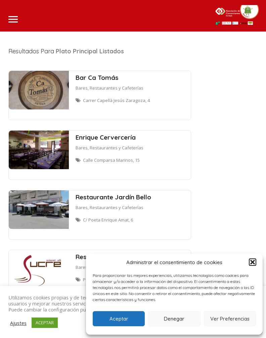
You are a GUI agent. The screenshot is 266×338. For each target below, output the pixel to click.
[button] (252, 262)
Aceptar (118, 319)
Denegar (174, 319)
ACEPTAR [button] (45, 323)
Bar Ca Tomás (97, 78)
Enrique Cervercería (106, 137)
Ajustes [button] (18, 323)
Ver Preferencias (230, 319)
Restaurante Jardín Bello (113, 197)
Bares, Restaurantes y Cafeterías (109, 88)
